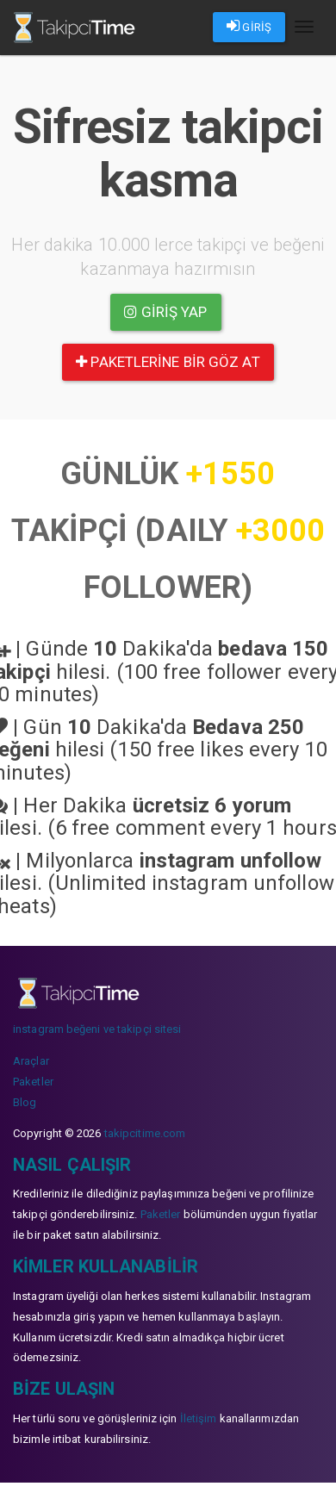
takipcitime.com (145, 1133)
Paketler (33, 1081)
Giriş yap (165, 311)
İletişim (198, 1418)
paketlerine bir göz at (167, 361)
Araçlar (31, 1060)
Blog (24, 1102)
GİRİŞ (249, 26)
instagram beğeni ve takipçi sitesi (97, 1029)
